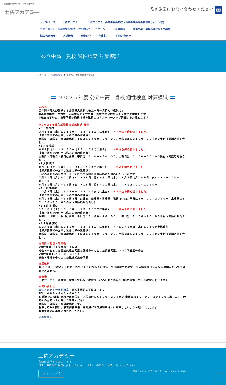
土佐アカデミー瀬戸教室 (54, 289)
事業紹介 (86, 35)
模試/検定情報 (48, 35)
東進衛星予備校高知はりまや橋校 (151, 29)
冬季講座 (120, 29)
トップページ (47, 22)
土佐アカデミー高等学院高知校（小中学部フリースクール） (74, 29)
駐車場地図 (45, 317)
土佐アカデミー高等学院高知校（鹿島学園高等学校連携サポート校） (126, 22)
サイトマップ (51, 373)
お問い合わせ (123, 35)
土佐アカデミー (71, 22)
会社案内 (103, 35)
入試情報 (68, 35)
